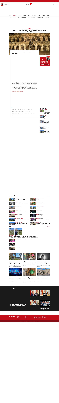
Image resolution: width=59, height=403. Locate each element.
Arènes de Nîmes (21, 111)
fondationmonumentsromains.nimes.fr (17, 91)
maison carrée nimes (29, 109)
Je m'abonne (42, 64)
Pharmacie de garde (40, 17)
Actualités (14, 15)
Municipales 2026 (47, 17)
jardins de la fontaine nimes (15, 113)
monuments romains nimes (31, 113)
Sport (29, 15)
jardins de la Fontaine (27, 111)
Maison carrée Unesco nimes (21, 109)
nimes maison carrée (14, 111)
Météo (11, 17)
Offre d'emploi (43, 316)
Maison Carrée (14, 109)
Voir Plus (48, 226)
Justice (39, 15)
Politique (19, 15)
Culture (43, 15)
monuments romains (23, 113)
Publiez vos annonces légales (22, 17)
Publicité (15, 17)
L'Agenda (48, 15)
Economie (24, 15)
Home (10, 15)
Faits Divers (34, 15)
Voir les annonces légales (31, 17)
